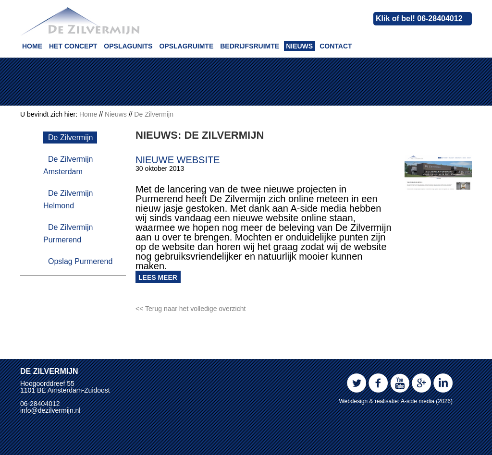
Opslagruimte (186, 46)
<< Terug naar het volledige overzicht (190, 308)
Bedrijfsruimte (249, 46)
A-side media (417, 401)
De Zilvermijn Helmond (68, 199)
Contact (336, 46)
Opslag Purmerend (80, 261)
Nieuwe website (177, 160)
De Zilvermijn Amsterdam (68, 165)
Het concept (73, 46)
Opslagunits (128, 46)
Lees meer (157, 277)
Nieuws (299, 46)
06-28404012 (40, 403)
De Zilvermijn (70, 137)
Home (32, 46)
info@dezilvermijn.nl (50, 410)
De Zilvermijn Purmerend (68, 233)
